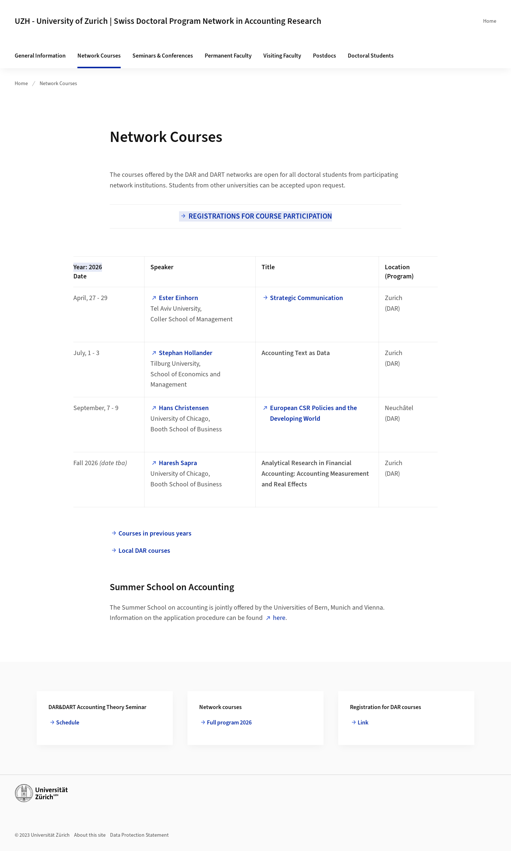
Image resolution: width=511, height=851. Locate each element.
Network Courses (99, 56)
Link (363, 723)
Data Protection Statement (139, 835)
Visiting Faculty (282, 56)
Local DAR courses (144, 550)
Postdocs (324, 56)
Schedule (67, 723)
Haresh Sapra (178, 463)
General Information (40, 56)
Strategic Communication (306, 298)
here (279, 617)
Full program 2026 (229, 723)
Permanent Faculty (228, 56)
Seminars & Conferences (162, 56)
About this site (90, 835)
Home (489, 21)
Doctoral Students (371, 56)
